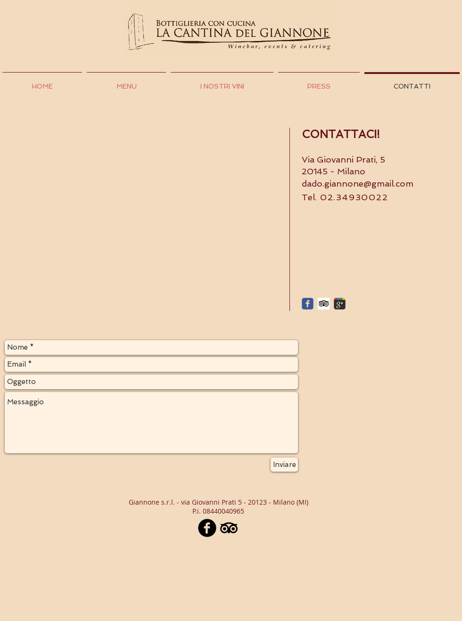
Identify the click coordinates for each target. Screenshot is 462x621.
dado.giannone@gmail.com (357, 183)
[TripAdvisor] (229, 528)
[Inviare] (284, 465)
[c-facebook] (308, 304)
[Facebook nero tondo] (207, 528)
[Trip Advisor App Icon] (324, 304)
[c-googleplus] (340, 304)
